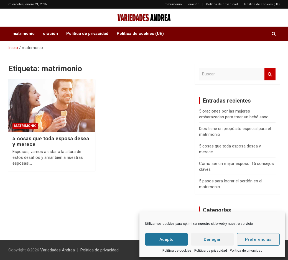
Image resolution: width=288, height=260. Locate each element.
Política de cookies (177, 251)
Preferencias (258, 239)
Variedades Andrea (57, 250)
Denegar (212, 239)
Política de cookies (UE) (262, 4)
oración (194, 4)
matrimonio (173, 4)
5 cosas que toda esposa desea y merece (50, 141)
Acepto (166, 239)
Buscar (270, 74)
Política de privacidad (210, 251)
